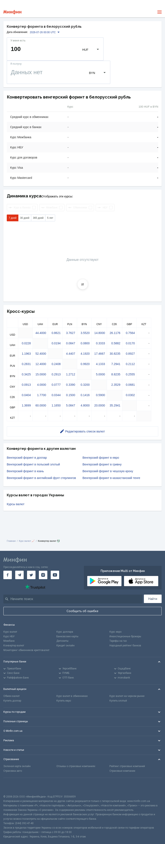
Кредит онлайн (65, 645)
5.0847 (70, 405)
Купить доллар (12, 700)
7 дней (12, 217)
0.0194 (56, 343)
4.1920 (85, 353)
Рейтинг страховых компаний (127, 766)
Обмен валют (11, 696)
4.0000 (41, 384)
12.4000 (40, 364)
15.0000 (40, 374)
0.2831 (26, 364)
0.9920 (85, 364)
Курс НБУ (9, 636)
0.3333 (100, 343)
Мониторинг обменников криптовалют (26, 650)
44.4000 (40, 333)
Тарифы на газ (118, 640)
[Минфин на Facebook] (7, 575)
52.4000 (40, 353)
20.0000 (99, 405)
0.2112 (130, 364)
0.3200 (85, 384)
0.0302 (130, 395)
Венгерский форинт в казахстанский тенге (111, 478)
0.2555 (130, 374)
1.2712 (70, 374)
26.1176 (115, 333)
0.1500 (70, 395)
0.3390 (70, 384)
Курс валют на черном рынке (127, 696)
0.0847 (70, 343)
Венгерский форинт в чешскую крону (108, 471)
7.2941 (115, 364)
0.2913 (56, 374)
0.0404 (26, 395)
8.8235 (115, 374)
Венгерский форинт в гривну (102, 464)
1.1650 (56, 405)
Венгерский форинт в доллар (27, 457)
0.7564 (130, 333)
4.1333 (100, 364)
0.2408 (56, 364)
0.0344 (56, 395)
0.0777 (56, 384)
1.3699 (26, 405)
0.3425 (26, 374)
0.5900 (100, 395)
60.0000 (40, 405)
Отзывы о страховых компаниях (75, 766)
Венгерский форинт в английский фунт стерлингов (41, 478)
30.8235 (115, 353)
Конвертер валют (13, 645)
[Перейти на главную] (12, 12)
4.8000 (85, 405)
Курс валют (10, 631)
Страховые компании (122, 770)
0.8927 (130, 353)
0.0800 (85, 343)
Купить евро (63, 700)
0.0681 (130, 384)
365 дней (38, 217)
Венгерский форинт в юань (25, 471)
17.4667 (99, 353)
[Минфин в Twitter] (31, 575)
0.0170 (130, 343)
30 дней (24, 217)
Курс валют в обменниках (72, 696)
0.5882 (115, 343)
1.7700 (41, 395)
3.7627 (70, 333)
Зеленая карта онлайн (17, 766)
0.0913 (26, 384)
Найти (152, 599)
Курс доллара (64, 631)
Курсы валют (16, 504)
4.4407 (70, 353)
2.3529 (115, 384)
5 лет (50, 217)
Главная (11, 541)
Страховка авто (12, 770)
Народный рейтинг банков (125, 645)
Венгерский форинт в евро (101, 457)
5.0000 (100, 374)
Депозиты (62, 640)
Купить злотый (118, 700)
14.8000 (99, 333)
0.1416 (85, 395)
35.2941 (115, 405)
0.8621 (56, 333)
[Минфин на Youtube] (55, 575)
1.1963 (26, 353)
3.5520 (85, 333)
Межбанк (9, 640)
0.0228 (26, 343)
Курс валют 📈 (27, 541)
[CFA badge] (12, 786)
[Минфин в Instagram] (43, 575)
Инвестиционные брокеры (125, 636)
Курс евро (115, 631)
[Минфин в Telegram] (19, 575)
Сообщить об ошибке (82, 611)
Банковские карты (67, 636)
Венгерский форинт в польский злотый (33, 464)
